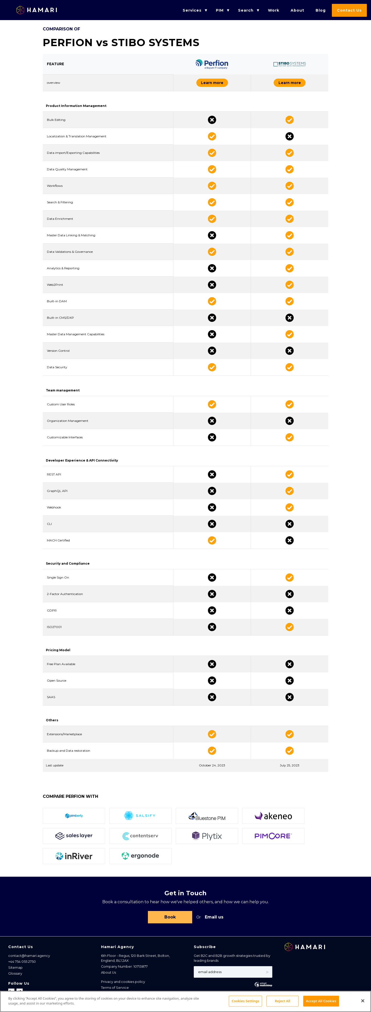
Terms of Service (115, 990)
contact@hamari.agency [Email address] (29, 958)
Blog (321, 10)
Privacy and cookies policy (123, 984)
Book (170, 919)
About (297, 10)
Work (273, 10)
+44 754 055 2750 (22, 964)
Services (192, 10)
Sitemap (15, 970)
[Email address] (233, 974)
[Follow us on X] (19, 994)
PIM (220, 10)
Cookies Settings (117, 1002)
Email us (214, 919)
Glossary (15, 976)
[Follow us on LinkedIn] (11, 994)
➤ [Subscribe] (267, 974)
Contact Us (349, 10)
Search (246, 10)
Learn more (195, 83)
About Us (108, 975)
